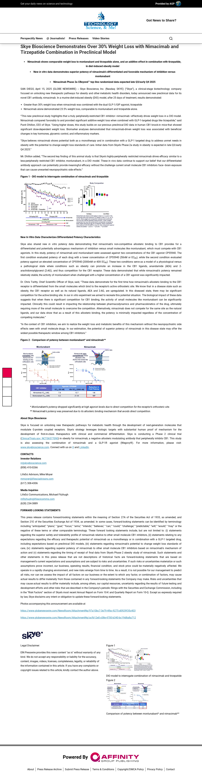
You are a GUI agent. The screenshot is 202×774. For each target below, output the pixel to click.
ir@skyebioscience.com (34, 463)
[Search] (171, 38)
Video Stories (100, 38)
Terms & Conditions (103, 769)
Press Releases (79, 38)
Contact (170, 769)
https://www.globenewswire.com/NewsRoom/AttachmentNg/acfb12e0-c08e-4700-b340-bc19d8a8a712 (78, 617)
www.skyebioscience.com (35, 447)
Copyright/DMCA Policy (130, 769)
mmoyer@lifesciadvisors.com (37, 478)
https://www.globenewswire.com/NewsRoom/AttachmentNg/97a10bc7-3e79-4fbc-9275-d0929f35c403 (78, 610)
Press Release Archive (49, 769)
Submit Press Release (77, 769)
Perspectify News (32, 38)
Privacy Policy (155, 769)
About (30, 769)
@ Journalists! (56, 38)
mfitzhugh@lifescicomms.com (38, 498)
